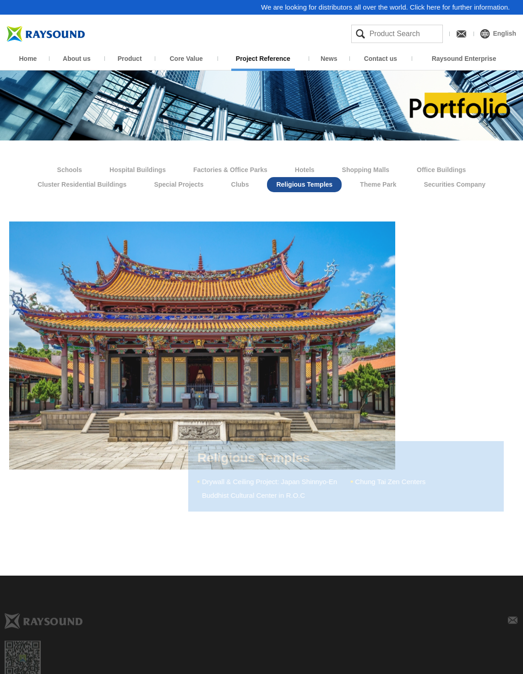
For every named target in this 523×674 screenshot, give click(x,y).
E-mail (513, 623)
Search (360, 34)
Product (130, 58)
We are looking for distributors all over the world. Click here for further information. (386, 7)
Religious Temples (304, 183)
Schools (69, 168)
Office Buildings (441, 168)
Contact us (380, 58)
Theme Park (378, 183)
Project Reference (263, 58)
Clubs (240, 183)
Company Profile (182, 664)
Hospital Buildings (137, 168)
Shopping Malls (365, 168)
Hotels (305, 168)
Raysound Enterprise (464, 58)
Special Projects (178, 183)
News (329, 58)
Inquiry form (488, 664)
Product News (427, 664)
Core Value (185, 58)
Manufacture (304, 664)
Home (28, 58)
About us (77, 58)
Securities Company (454, 183)
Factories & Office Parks (230, 168)
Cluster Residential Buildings (82, 183)
